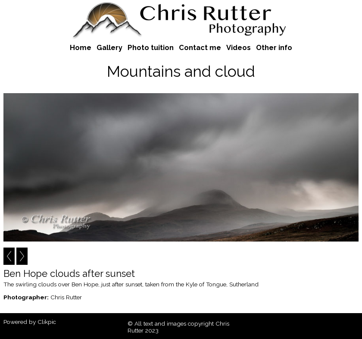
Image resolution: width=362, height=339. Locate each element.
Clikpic (46, 321)
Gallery (109, 47)
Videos (238, 47)
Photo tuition (151, 47)
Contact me (200, 47)
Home (80, 47)
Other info (274, 47)
